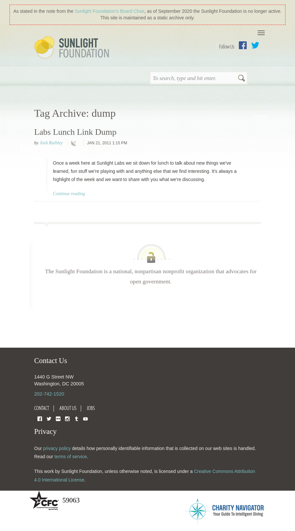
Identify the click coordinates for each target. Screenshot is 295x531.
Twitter (255, 45)
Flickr (58, 418)
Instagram (67, 418)
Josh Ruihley (50, 142)
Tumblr (76, 418)
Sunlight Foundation (73, 48)
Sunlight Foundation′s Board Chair (109, 11)
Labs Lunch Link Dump (75, 132)
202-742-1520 (49, 394)
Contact (41, 408)
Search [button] (241, 79)
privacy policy (57, 448)
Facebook (243, 45)
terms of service (70, 456)
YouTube (85, 418)
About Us (68, 408)
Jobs (91, 408)
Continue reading (69, 193)
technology (75, 143)
